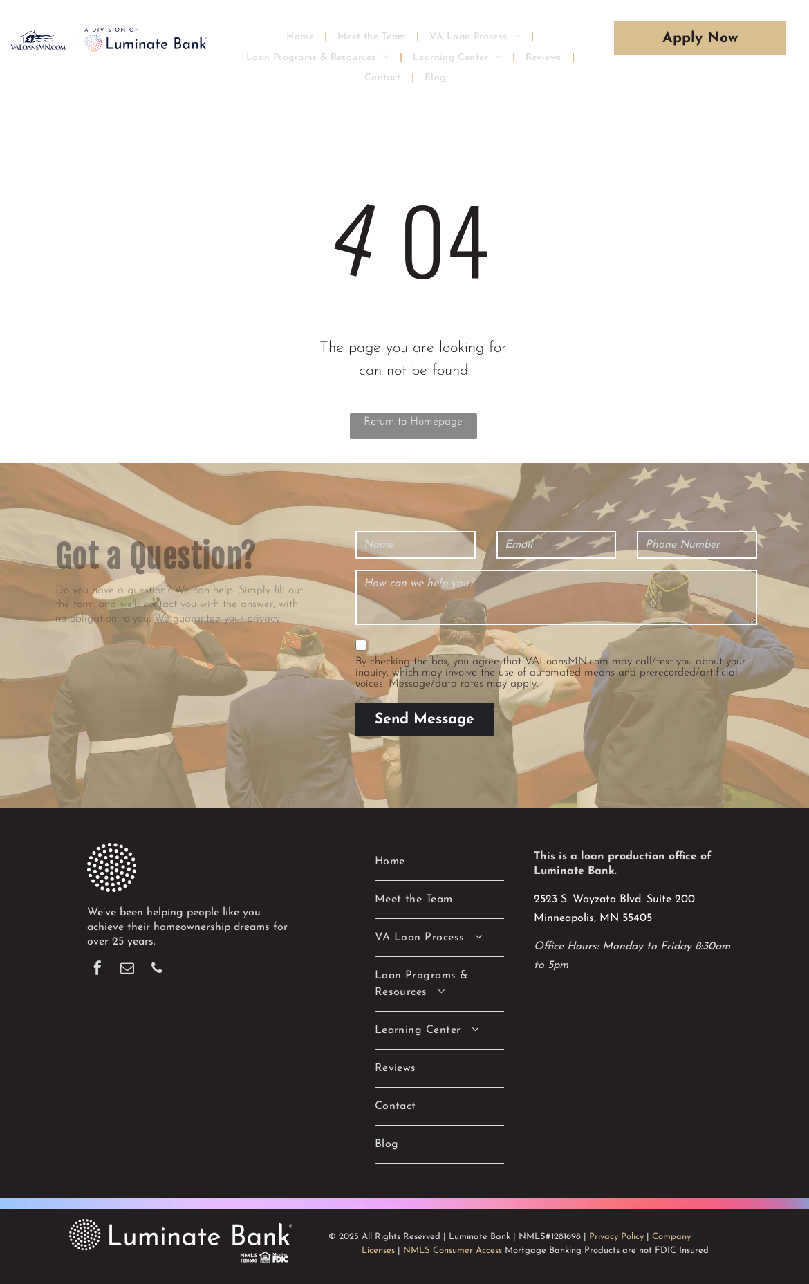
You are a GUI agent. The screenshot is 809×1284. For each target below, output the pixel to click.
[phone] (157, 970)
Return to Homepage (413, 421)
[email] (127, 970)
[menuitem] (301, 36)
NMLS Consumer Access (452, 1250)
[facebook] (97, 970)
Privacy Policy (616, 1236)
